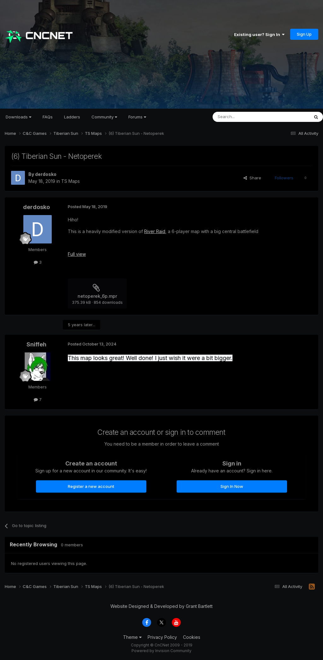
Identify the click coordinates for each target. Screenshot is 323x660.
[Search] (245, 117)
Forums (137, 116)
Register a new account (91, 486)
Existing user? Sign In (259, 34)
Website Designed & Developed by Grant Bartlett (161, 606)
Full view (77, 254)
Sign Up (304, 34)
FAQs (48, 116)
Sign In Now (231, 486)
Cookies (191, 637)
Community (104, 116)
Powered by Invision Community (161, 650)
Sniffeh (36, 344)
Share (252, 177)
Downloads (18, 116)
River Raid (154, 231)
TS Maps (70, 181)
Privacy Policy (162, 637)
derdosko (45, 174)
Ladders (72, 116)
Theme (132, 637)
